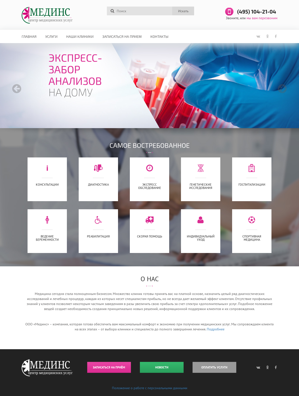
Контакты (159, 36)
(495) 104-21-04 (256, 12)
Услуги (51, 36)
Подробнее (215, 329)
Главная (29, 36)
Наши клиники (80, 36)
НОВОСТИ (161, 367)
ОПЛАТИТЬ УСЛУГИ (214, 367)
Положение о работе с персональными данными (149, 388)
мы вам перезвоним (262, 18)
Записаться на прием (122, 36)
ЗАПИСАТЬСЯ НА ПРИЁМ (109, 367)
